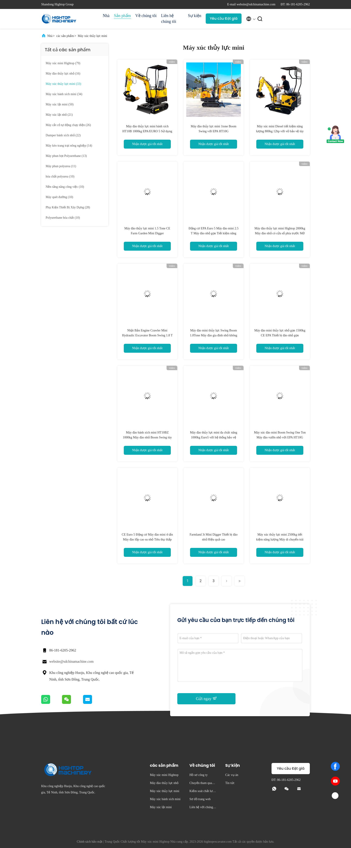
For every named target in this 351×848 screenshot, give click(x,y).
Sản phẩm (122, 15)
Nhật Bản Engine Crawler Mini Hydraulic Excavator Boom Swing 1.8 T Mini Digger (147, 335)
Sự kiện (194, 15)
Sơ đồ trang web (199, 799)
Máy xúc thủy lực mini (92, 36)
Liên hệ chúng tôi (168, 18)
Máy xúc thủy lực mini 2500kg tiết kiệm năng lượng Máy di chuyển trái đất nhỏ (279, 539)
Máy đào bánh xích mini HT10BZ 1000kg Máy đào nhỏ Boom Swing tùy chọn (147, 437)
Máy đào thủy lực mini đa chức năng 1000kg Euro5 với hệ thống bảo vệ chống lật (213, 437)
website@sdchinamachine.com (71, 661)
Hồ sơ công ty (198, 775)
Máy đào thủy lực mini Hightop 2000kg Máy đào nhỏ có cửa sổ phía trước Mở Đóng (280, 233)
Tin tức (230, 783)
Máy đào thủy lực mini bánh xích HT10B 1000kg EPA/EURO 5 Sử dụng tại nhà (147, 131)
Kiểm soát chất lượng (202, 791)
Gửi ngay (206, 698)
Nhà (106, 15)
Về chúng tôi (146, 15)
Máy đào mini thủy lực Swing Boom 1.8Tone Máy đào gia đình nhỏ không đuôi (213, 335)
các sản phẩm (65, 36)
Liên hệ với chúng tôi (202, 807)
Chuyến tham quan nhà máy (202, 783)
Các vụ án (231, 775)
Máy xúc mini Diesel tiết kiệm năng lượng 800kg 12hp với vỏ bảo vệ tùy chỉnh (280, 131)
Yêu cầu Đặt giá (224, 18)
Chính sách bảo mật (89, 841)
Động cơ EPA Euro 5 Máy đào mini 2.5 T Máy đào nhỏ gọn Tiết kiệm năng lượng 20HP (214, 233)
